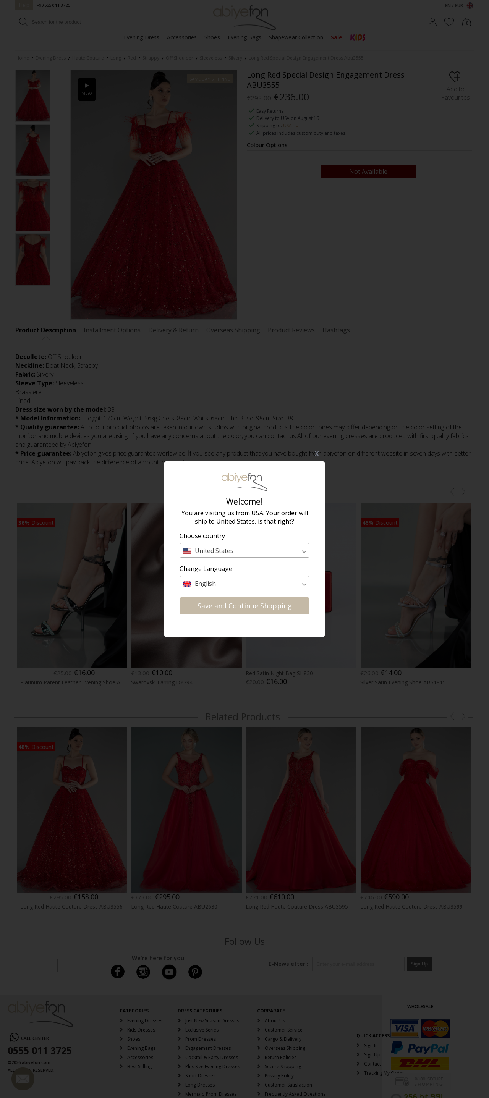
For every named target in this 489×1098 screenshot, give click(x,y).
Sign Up (372, 1054)
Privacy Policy (279, 1075)
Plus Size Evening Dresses (212, 1066)
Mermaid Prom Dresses (210, 1094)
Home (22, 58)
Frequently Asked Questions (295, 1094)
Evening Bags (244, 37)
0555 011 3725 (40, 1050)
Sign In (371, 1045)
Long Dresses (200, 1085)
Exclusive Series (202, 1030)
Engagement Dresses (208, 1048)
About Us (275, 1020)
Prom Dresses (200, 1039)
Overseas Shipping (285, 1048)
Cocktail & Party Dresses (211, 1057)
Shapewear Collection (296, 37)
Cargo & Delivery (283, 1039)
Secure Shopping (283, 1066)
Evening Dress (141, 37)
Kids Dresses (141, 1030)
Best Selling (139, 1066)
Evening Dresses (144, 1020)
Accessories (182, 37)
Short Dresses (200, 1075)
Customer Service (284, 1030)
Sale (336, 37)
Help (24, 5)
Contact (372, 1064)
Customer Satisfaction (288, 1085)
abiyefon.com (36, 1062)
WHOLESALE (420, 1006)
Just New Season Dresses (212, 1020)
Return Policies (280, 1057)
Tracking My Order (384, 1073)
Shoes (212, 37)
